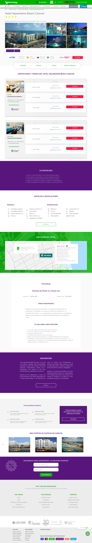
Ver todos (46, 224)
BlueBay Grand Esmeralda (73, 500)
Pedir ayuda (73, 419)
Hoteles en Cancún (12, 9)
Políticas (54, 65)
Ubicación (38, 65)
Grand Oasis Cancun (46, 497)
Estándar (9, 94)
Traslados (27, 540)
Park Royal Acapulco (73, 502)
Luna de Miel (28, 536)
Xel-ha (18, 500)
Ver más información (14, 105)
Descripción (23, 65)
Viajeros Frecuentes (29, 531)
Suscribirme (46, 475)
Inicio (6, 9)
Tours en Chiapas (16, 538)
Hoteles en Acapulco (17, 540)
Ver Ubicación (43, 21)
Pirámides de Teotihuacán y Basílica (19, 502)
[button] (37, 6)
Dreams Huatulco (73, 497)
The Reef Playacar (73, 504)
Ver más (46, 385)
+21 (84, 41)
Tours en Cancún (16, 536)
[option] (19, 445)
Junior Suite (10, 136)
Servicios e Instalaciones (70, 65)
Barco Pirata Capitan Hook (19, 507)
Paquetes (27, 538)
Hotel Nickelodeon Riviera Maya (46, 502)
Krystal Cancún (46, 507)
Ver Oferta (77, 57)
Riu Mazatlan (46, 500)
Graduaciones (28, 535)
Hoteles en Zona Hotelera (23, 9)
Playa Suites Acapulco (73, 507)
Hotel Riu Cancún (46, 504)
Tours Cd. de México (17, 535)
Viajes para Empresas (29, 533)
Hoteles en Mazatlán (17, 533)
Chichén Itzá (19, 504)
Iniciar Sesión (70, 2)
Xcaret (18, 497)
